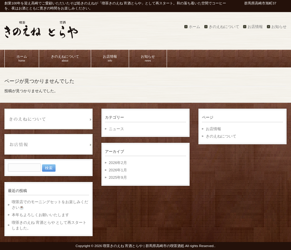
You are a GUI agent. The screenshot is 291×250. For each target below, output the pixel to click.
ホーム (194, 26)
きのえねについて (224, 26)
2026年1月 (118, 170)
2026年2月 (118, 162)
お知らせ (279, 26)
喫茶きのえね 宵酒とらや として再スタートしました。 (49, 225)
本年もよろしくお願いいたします (40, 215)
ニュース (116, 129)
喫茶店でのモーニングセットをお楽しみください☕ (50, 205)
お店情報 (255, 26)
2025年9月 (118, 177)
